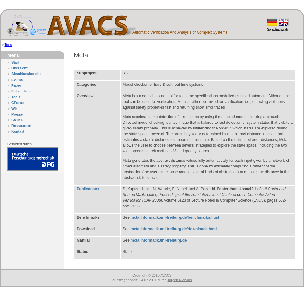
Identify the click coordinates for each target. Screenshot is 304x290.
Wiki (15, 108)
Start (15, 62)
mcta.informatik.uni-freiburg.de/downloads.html (173, 229)
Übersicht (19, 68)
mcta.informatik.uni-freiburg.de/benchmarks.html (174, 217)
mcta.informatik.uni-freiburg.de (158, 240)
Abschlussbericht (26, 74)
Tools (8, 45)
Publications (88, 189)
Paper (16, 85)
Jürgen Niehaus (180, 280)
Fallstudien (20, 91)
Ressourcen (21, 126)
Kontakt (17, 131)
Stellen (17, 120)
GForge (17, 102)
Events (17, 80)
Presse (17, 114)
